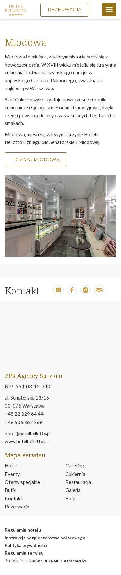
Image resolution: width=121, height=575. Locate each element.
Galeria (73, 490)
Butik (10, 490)
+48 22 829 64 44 (24, 414)
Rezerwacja (17, 506)
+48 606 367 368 (24, 422)
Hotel (11, 465)
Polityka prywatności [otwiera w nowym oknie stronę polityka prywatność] (26, 545)
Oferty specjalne (22, 482)
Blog (71, 498)
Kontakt (13, 498)
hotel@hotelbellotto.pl (28, 433)
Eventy (12, 474)
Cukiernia (75, 474)
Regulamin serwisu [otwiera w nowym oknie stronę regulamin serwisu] (24, 553)
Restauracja (78, 482)
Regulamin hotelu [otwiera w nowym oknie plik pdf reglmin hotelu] (23, 530)
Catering (75, 465)
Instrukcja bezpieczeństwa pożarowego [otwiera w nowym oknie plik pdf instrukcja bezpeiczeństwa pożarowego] (45, 537)
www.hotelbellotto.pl (26, 441)
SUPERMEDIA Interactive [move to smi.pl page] (64, 561)
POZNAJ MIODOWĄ (36, 159)
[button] (58, 293)
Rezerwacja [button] (64, 10)
